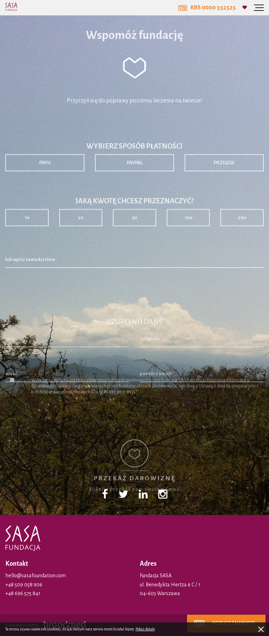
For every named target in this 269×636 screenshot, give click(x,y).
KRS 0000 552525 (207, 8)
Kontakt (16, 563)
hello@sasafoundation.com (35, 575)
